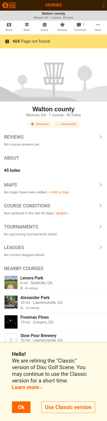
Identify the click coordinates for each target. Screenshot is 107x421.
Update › (62, 213)
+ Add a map (59, 192)
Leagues (53, 247)
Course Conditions (53, 206)
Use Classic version (68, 407)
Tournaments (53, 226)
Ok (21, 407)
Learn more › (27, 387)
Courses (53, 5)
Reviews (53, 137)
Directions (40, 124)
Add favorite (65, 124)
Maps (53, 185)
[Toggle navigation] (103, 5)
